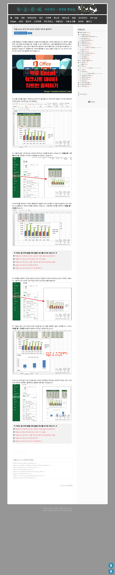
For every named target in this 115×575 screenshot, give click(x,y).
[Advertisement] (42, 458)
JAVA (21, 21)
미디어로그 (56, 571)
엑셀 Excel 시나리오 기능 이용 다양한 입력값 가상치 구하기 (28, 502)
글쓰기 (70, 571)
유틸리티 (59, 21)
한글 (74, 17)
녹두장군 (83, 94)
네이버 (80, 21)
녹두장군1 (45, 573)
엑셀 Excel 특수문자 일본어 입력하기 (22, 496)
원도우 (28, 21)
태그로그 (51, 571)
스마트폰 (37, 21)
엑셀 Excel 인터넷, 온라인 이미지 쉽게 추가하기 (25, 494)
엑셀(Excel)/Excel (20, 33)
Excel (21, 486)
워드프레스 (48, 21)
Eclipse (13, 21)
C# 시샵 (93, 17)
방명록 (61, 571)
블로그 (89, 21)
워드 (41, 17)
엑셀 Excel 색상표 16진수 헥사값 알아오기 (23, 504)
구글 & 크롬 (70, 21)
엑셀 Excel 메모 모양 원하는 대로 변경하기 (24, 489)
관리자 (65, 571)
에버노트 (65, 17)
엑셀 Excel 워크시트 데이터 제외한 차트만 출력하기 (33, 29)
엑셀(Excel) (16, 486)
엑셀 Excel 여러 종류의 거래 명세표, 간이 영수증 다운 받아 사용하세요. (31, 492)
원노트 (56, 17)
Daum (60, 573)
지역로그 (45, 571)
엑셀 (16, 17)
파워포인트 (31, 17)
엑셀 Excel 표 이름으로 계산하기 (21, 500)
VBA (23, 17)
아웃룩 (48, 17)
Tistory (70, 573)
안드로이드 (82, 17)
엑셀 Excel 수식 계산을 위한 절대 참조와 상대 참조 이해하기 (28, 498)
